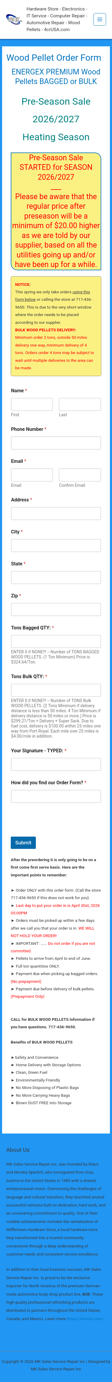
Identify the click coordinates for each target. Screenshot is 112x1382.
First (15, 414)
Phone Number (28, 429)
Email (16, 485)
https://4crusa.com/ (85, 1318)
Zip (16, 596)
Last (63, 414)
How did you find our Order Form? (48, 782)
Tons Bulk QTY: (29, 676)
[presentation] (56, 832)
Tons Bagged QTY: (32, 628)
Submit (23, 843)
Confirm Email (72, 485)
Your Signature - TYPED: (39, 750)
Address (21, 500)
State (18, 564)
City (17, 532)
